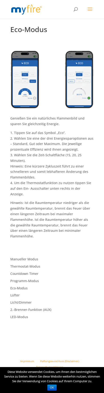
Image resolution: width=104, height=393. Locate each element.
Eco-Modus (19, 288)
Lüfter (15, 295)
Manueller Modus (24, 259)
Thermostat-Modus (25, 266)
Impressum (27, 361)
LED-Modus (19, 317)
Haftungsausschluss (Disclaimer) (59, 361)
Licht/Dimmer (21, 302)
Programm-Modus (24, 281)
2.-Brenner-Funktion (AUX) (30, 309)
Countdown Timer (24, 273)
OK (52, 387)
